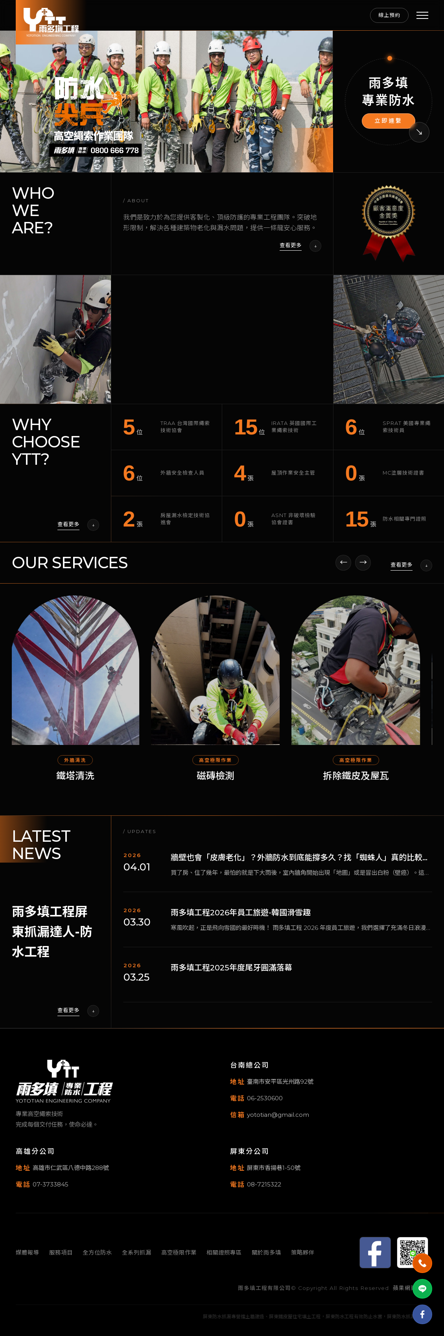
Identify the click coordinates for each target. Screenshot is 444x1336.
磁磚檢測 (222, 781)
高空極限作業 (179, 1252)
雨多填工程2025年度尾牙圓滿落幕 (231, 973)
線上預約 (389, 15)
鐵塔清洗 (82, 781)
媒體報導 (27, 1252)
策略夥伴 (303, 1252)
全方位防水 (97, 1252)
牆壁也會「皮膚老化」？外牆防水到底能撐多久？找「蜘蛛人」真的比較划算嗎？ (300, 864)
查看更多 (291, 245)
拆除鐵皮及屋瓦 (363, 781)
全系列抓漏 (136, 1252)
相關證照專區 (224, 1252)
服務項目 (61, 1252)
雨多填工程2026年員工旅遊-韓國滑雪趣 (241, 918)
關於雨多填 (266, 1252)
